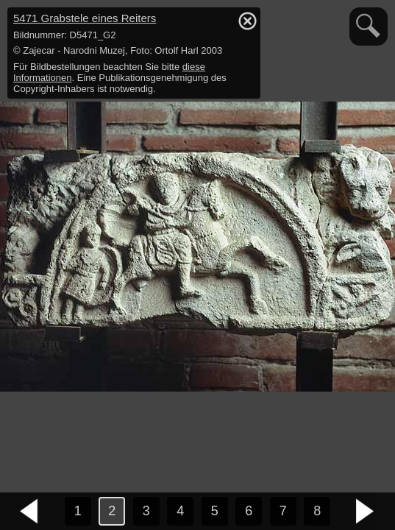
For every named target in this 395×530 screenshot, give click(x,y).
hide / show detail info (247, 20)
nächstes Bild (365, 511)
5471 (84, 18)
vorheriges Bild (29, 511)
